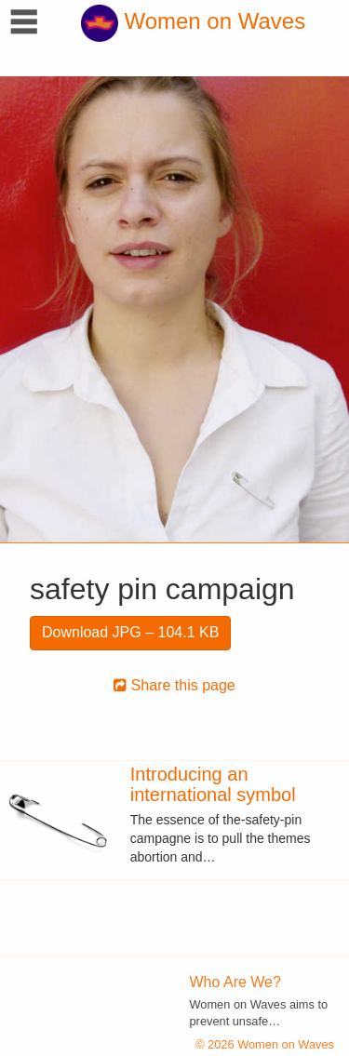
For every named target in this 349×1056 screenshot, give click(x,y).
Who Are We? (235, 982)
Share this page (174, 685)
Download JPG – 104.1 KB (130, 632)
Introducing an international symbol (213, 784)
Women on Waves (193, 20)
